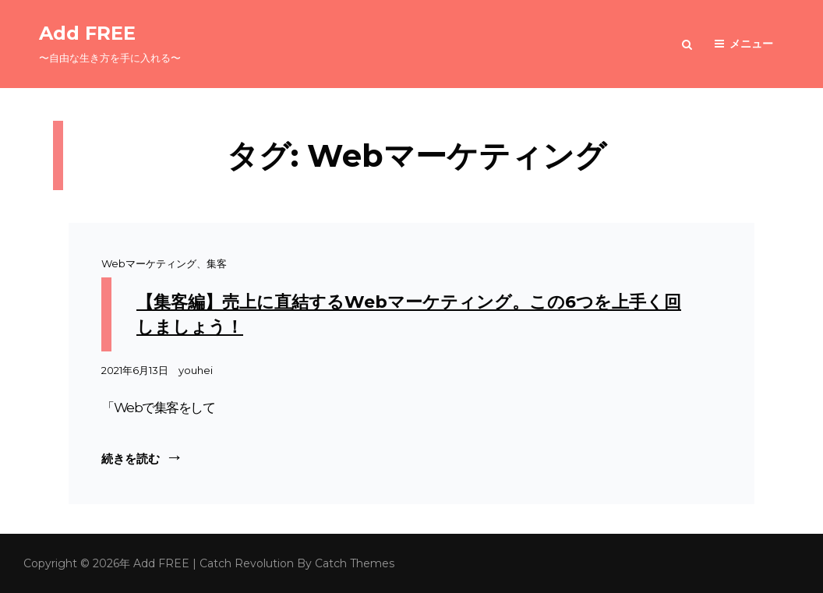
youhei (195, 370)
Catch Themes (354, 563)
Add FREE (87, 33)
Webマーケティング (148, 263)
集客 (217, 263)
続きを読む (142, 457)
